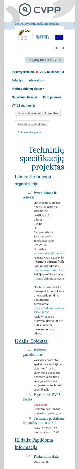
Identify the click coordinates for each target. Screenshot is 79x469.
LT (63, 48)
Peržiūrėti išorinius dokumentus (37, 113)
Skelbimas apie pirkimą (32, 124)
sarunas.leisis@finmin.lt (49, 253)
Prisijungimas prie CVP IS (44, 60)
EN (56, 48)
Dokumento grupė (29, 132)
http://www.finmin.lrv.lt (49, 270)
